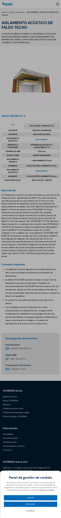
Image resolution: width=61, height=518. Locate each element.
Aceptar (30, 498)
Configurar (30, 510)
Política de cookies (46, 490)
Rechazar (30, 504)
